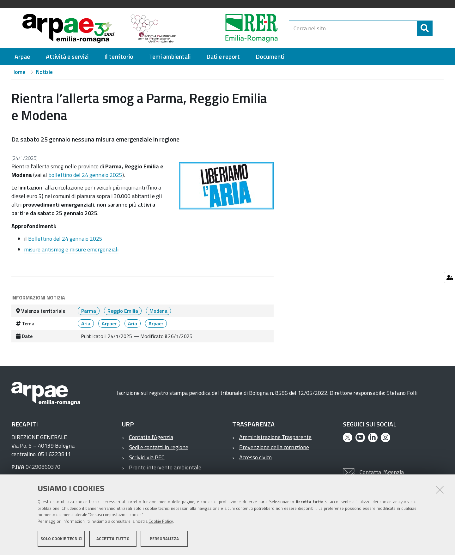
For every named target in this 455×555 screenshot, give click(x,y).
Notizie (44, 72)
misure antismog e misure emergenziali (71, 249)
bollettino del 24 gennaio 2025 (85, 175)
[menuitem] (22, 56)
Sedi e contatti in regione (158, 447)
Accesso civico (255, 457)
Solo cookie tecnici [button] (61, 538)
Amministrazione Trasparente (275, 437)
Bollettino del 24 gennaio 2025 (65, 238)
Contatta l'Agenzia (151, 437)
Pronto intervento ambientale (165, 467)
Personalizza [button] (164, 538)
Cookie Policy (161, 521)
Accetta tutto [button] (113, 538)
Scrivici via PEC (147, 457)
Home (18, 72)
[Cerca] (425, 28)
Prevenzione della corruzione (274, 447)
